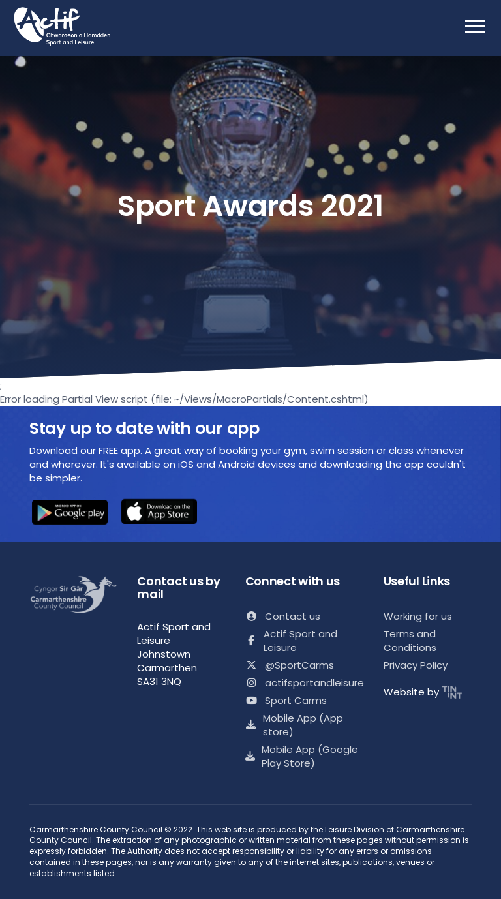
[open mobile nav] (475, 26)
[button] (69, 513)
